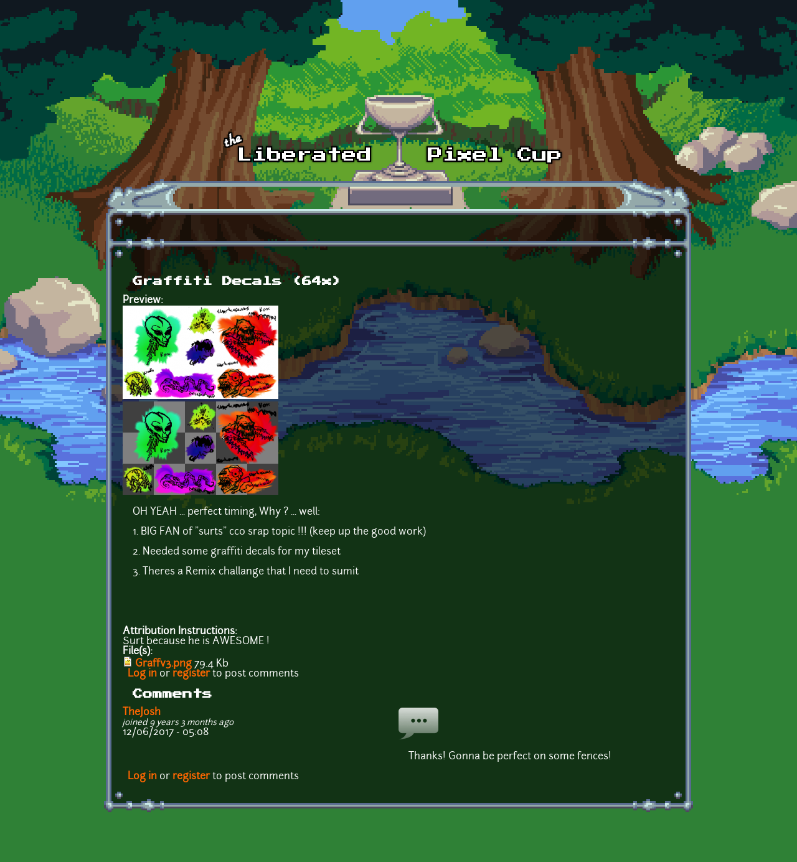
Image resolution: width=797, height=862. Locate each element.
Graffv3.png (163, 664)
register (191, 674)
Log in (142, 674)
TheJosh (142, 713)
